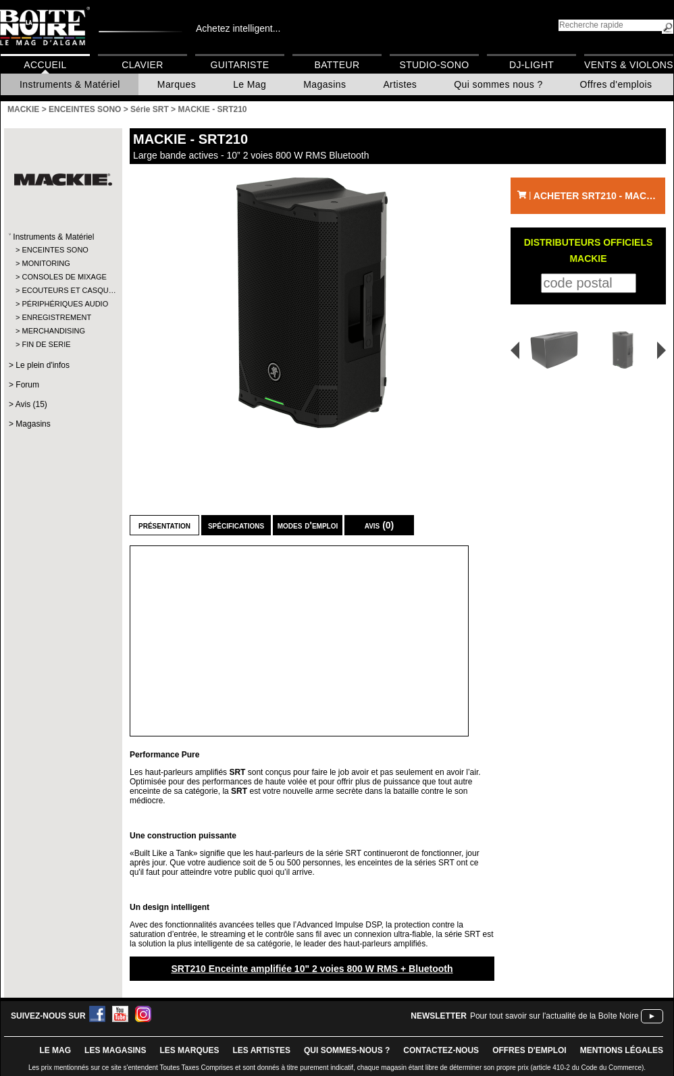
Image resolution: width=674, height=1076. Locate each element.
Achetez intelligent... (238, 28)
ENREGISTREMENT (56, 317)
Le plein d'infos (43, 365)
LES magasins (115, 1050)
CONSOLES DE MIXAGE (62, 277)
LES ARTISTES (261, 1050)
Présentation (164, 525)
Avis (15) (31, 404)
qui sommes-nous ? (347, 1050)
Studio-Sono (434, 64)
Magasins (324, 84)
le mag (55, 1050)
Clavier (142, 64)
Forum (27, 384)
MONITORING (46, 263)
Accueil (45, 64)
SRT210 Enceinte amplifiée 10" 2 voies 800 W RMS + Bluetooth (311, 968)
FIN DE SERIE (46, 344)
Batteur (336, 64)
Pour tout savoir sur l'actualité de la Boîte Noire (554, 1016)
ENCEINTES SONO (55, 250)
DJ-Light (531, 64)
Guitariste (240, 64)
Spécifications (236, 525)
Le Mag (249, 84)
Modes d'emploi (308, 525)
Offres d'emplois (616, 84)
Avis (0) (379, 525)
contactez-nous (441, 1050)
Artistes (400, 84)
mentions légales (621, 1050)
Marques (176, 84)
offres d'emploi (529, 1050)
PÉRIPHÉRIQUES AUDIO (62, 304)
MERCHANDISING (53, 331)
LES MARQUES (189, 1050)
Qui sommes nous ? (498, 84)
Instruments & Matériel (70, 84)
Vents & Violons (628, 64)
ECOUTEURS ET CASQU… (62, 290)
